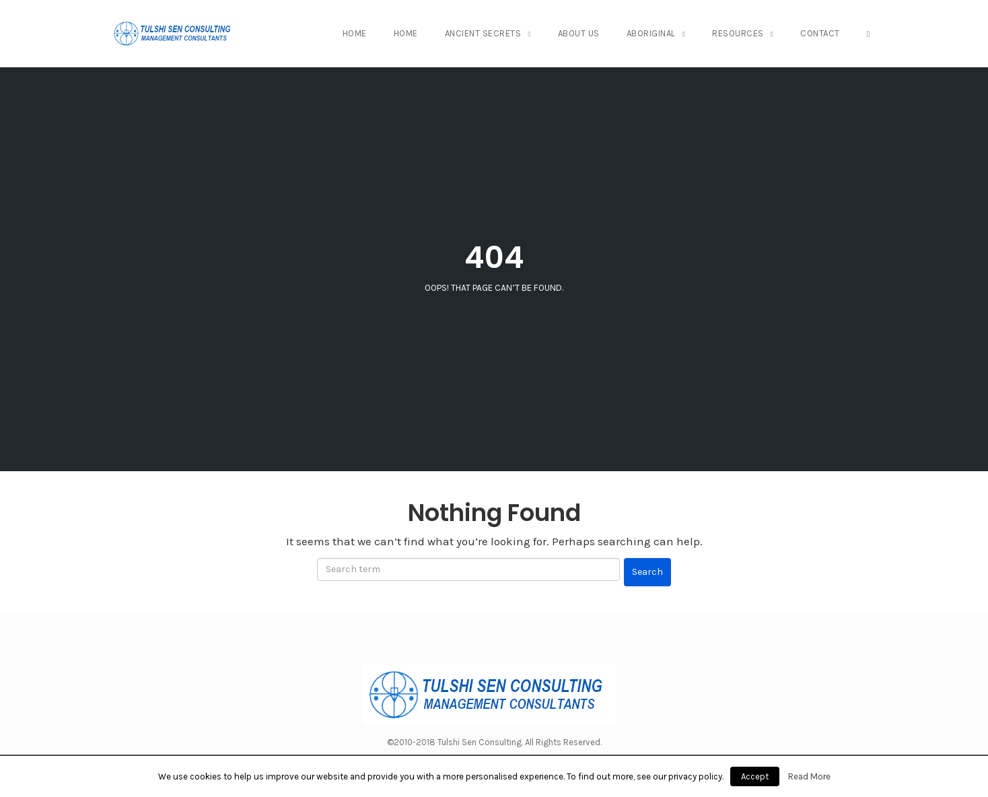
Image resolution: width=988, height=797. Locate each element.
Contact (820, 33)
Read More (809, 776)
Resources (738, 33)
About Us (579, 33)
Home (355, 33)
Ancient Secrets (483, 33)
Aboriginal (651, 33)
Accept (755, 776)
